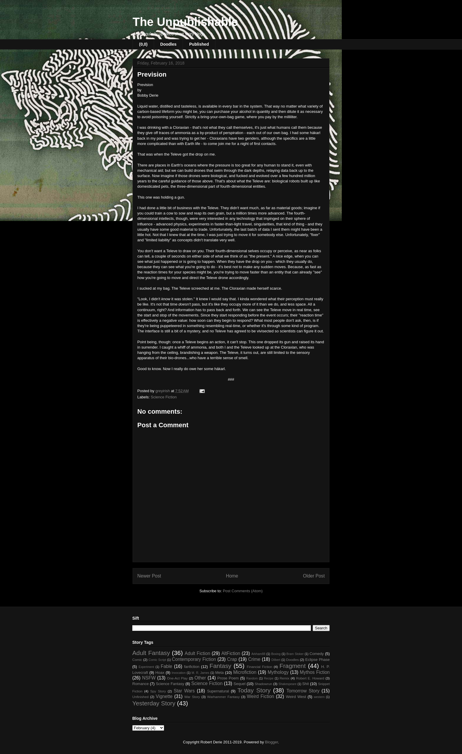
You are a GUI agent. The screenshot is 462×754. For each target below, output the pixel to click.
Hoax (159, 672)
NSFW (149, 677)
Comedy (316, 653)
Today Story (254, 690)
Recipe (268, 678)
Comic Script (157, 659)
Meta (219, 672)
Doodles (168, 44)
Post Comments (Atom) (243, 591)
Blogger (271, 742)
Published (199, 44)
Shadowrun (263, 684)
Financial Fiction (259, 667)
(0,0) (143, 44)
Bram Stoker (294, 654)
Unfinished (140, 697)
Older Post (314, 575)
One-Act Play (177, 678)
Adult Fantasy (151, 652)
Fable (166, 666)
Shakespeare (287, 684)
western (319, 697)
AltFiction (230, 653)
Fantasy (220, 665)
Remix (284, 678)
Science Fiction (164, 397)
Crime (254, 659)
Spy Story (158, 691)
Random (252, 678)
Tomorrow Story (302, 690)
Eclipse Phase (317, 659)
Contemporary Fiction (194, 659)
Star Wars (184, 690)
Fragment (292, 665)
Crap (232, 659)
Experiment (146, 667)
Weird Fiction (260, 696)
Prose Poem (228, 678)
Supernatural (218, 691)
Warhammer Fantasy (223, 697)
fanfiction (191, 666)
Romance (140, 684)
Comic (137, 659)
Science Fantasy (170, 684)
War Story (192, 697)
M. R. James (200, 672)
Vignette (164, 696)
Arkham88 (258, 654)
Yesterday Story (153, 703)
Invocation (179, 672)
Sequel (239, 684)
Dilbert (275, 659)
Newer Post (149, 575)
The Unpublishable (185, 21)
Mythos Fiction (315, 672)
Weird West (296, 696)
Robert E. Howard (310, 678)
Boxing (275, 654)
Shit (305, 684)
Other (200, 677)
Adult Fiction (197, 653)
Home (232, 575)
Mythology (278, 672)
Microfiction (244, 672)
